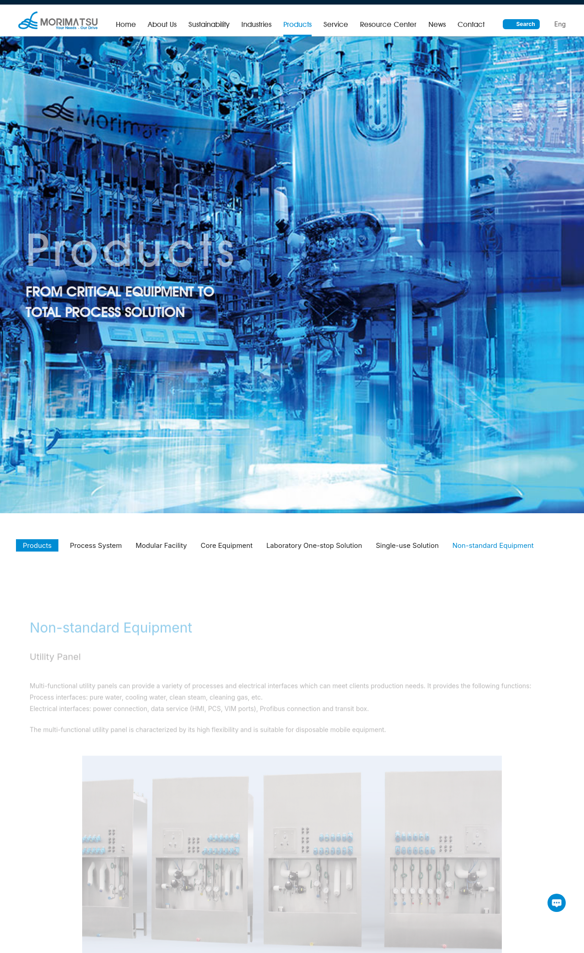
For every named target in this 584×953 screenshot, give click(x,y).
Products (297, 24)
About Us (162, 24)
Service (335, 24)
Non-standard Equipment (493, 552)
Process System (96, 552)
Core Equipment (227, 552)
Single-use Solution (407, 552)
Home (126, 24)
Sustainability (208, 24)
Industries (256, 24)
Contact (471, 24)
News (437, 24)
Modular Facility (161, 552)
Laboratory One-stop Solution (314, 552)
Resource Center (388, 24)
